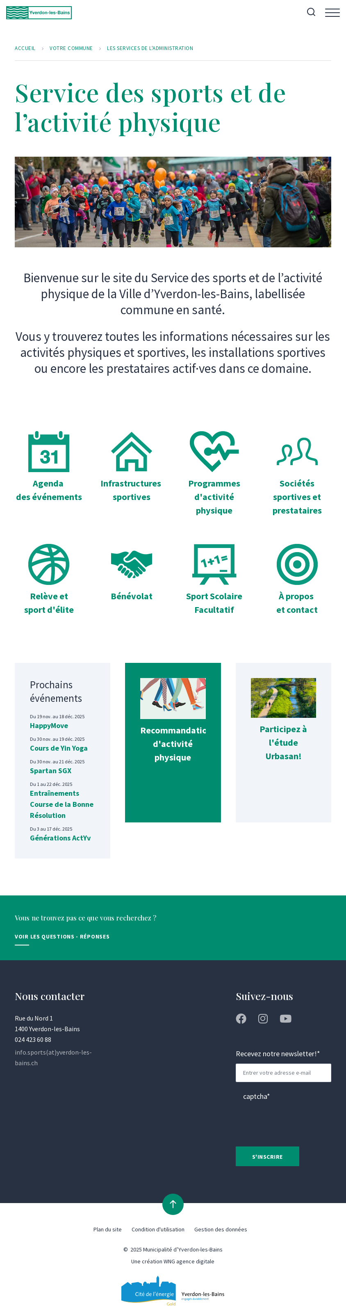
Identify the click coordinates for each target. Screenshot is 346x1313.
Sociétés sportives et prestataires (297, 497)
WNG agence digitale (189, 1262)
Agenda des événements (48, 497)
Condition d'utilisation (158, 1230)
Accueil (25, 49)
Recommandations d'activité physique (183, 744)
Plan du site (107, 1230)
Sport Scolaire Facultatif (214, 603)
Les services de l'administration (154, 49)
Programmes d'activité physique (214, 497)
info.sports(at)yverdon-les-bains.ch (53, 1058)
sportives (131, 497)
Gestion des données (220, 1230)
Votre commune (72, 49)
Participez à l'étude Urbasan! (283, 743)
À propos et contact (297, 603)
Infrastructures (133, 483)
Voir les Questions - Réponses (62, 937)
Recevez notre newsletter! (278, 1055)
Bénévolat (131, 596)
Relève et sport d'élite (48, 603)
